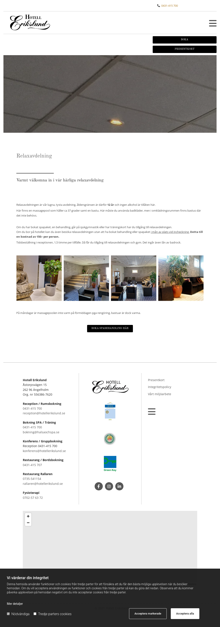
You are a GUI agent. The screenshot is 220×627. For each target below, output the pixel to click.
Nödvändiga (18, 614)
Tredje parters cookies (52, 614)
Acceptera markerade (147, 613)
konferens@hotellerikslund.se (44, 451)
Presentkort (156, 380)
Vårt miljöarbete (159, 394)
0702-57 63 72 (33, 498)
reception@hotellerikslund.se (44, 413)
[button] (213, 23)
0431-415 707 (32, 465)
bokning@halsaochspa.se (41, 432)
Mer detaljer (15, 603)
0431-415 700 (169, 6)
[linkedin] (119, 486)
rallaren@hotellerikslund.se (43, 484)
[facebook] (98, 486)
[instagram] (109, 486)
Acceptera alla (185, 613)
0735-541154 (32, 479)
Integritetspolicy (159, 387)
